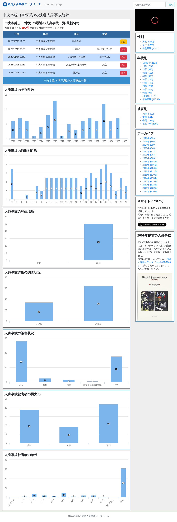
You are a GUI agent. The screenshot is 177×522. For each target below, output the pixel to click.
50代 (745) (147, 79)
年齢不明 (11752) (151, 99)
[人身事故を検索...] (149, 4)
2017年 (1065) (149, 168)
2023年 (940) (148, 148)
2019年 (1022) (149, 161)
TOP (46, 4)
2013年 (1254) (149, 181)
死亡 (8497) (148, 114)
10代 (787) (147, 66)
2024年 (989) (148, 145)
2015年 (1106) (149, 174)
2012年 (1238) (149, 184)
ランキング (56, 4)
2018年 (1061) (149, 164)
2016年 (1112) (149, 171)
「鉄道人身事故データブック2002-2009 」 (154, 262)
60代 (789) (147, 82)
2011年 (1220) (149, 188)
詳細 (123, 42)
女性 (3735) (148, 45)
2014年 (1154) (149, 178)
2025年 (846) (148, 141)
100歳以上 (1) (149, 96)
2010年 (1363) (149, 191)
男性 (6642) (148, 41)
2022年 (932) (148, 151)
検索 (171, 4)
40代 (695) (147, 76)
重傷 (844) (147, 117)
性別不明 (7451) (150, 48)
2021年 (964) (148, 154)
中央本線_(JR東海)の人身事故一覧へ (66, 80)
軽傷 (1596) (148, 120)
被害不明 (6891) (150, 123)
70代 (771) (147, 86)
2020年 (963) (148, 158)
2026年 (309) (148, 138)
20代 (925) (147, 69)
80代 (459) (147, 89)
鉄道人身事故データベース (21, 4)
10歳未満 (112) (149, 62)
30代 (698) (147, 73)
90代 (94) (147, 92)
